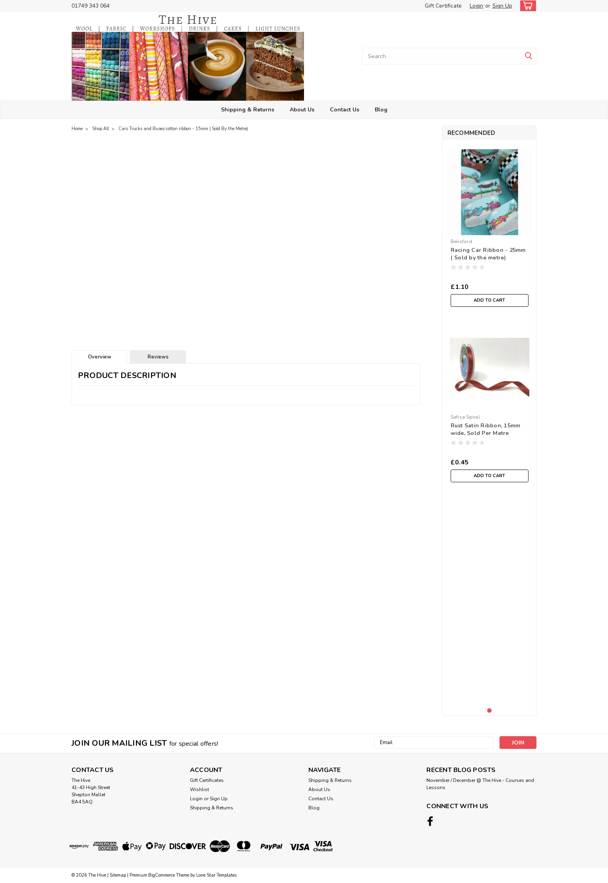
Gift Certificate (443, 6)
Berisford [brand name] (461, 241)
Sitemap (118, 875)
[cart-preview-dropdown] (526, 5)
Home (77, 129)
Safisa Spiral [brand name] (465, 417)
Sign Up (502, 6)
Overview (99, 357)
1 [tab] (489, 710)
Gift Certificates (207, 780)
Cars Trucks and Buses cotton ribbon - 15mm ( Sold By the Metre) (183, 129)
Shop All (100, 129)
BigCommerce (161, 875)
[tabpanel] (489, 228)
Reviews (157, 357)
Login (476, 6)
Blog (381, 109)
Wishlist (199, 789)
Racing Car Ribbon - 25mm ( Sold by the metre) (488, 253)
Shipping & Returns (247, 109)
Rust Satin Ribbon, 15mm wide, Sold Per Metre (486, 429)
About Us (302, 109)
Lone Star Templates (216, 875)
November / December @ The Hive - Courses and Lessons (480, 784)
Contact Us (344, 109)
